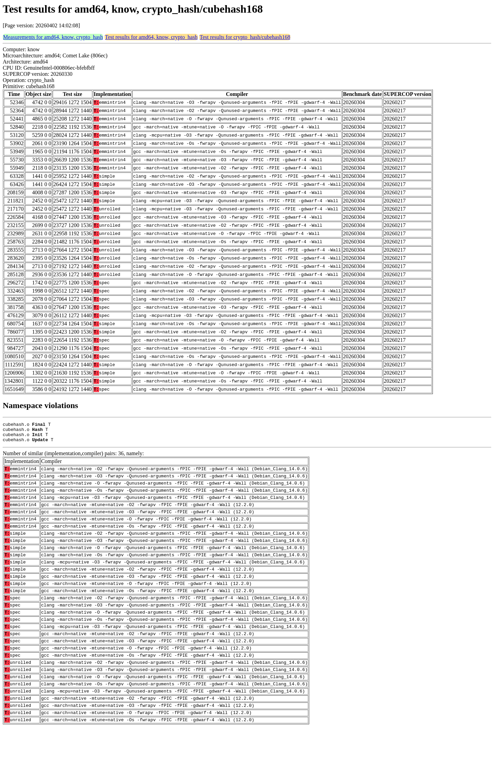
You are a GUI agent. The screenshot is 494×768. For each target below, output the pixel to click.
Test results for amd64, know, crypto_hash (151, 37)
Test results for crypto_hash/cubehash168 (245, 37)
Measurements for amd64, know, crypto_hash (53, 37)
